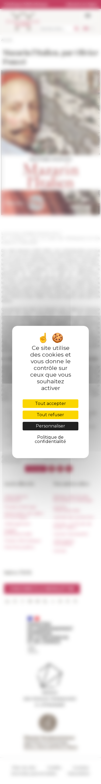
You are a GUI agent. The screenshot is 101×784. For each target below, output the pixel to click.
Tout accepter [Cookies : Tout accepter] (50, 403)
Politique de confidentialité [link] (50, 439)
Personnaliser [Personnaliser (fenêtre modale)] (50, 426)
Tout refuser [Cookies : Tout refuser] (50, 414)
